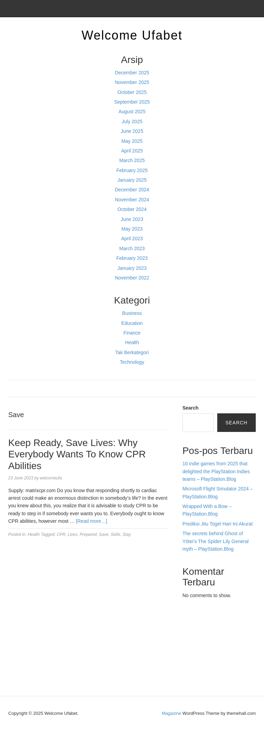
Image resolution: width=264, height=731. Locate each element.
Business (132, 313)
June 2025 (132, 131)
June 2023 (132, 219)
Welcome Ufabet (131, 35)
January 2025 (132, 180)
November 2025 (132, 82)
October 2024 (132, 209)
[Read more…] (91, 521)
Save (103, 534)
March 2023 (132, 248)
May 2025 (131, 141)
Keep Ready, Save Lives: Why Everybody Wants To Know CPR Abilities (77, 454)
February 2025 (131, 170)
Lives (72, 534)
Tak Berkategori (131, 352)
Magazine (171, 713)
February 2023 (131, 258)
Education (132, 323)
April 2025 (132, 150)
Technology (132, 362)
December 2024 (132, 189)
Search (191, 408)
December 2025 (132, 72)
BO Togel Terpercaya (220, 621)
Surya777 (193, 675)
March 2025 (132, 160)
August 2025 (132, 111)
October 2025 (132, 92)
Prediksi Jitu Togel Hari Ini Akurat (218, 524)
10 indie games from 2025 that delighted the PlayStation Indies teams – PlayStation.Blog (216, 471)
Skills (115, 534)
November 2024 (132, 199)
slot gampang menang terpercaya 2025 (214, 644)
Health (132, 342)
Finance (132, 333)
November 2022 (132, 277)
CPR (61, 534)
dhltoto (190, 621)
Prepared (88, 534)
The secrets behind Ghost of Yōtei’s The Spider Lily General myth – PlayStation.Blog (216, 541)
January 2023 (132, 268)
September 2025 (132, 102)
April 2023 (132, 238)
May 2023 (131, 229)
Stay (126, 534)
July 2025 (132, 121)
